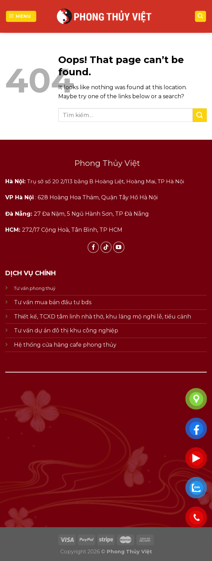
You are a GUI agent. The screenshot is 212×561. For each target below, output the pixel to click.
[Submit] (200, 115)
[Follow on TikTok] (106, 247)
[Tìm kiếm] (200, 16)
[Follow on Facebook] (93, 247)
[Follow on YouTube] (118, 247)
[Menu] (21, 16)
